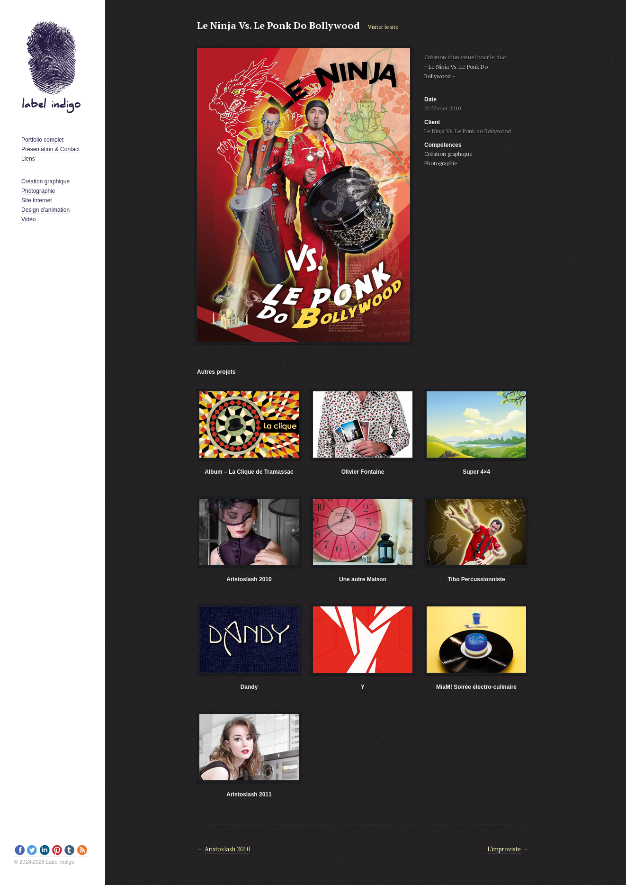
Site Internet (36, 200)
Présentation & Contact (50, 149)
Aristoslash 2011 (248, 794)
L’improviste (504, 849)
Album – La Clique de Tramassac (249, 472)
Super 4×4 (476, 472)
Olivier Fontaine (363, 472)
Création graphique (45, 181)
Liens (28, 158)
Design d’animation (45, 210)
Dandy (249, 687)
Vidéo (28, 219)
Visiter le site (383, 27)
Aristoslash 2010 (248, 579)
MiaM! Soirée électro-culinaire (476, 687)
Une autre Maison (362, 579)
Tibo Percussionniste (476, 579)
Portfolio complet (42, 139)
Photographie (38, 191)
